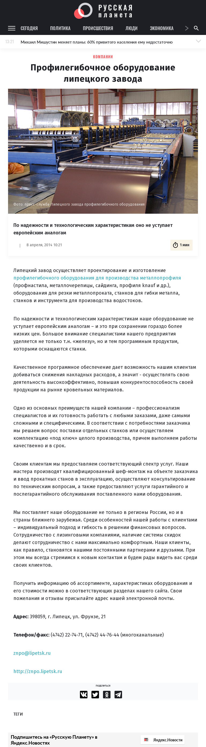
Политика (60, 28)
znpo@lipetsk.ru (32, 653)
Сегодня (29, 28)
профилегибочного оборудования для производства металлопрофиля (97, 278)
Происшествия (98, 28)
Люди (132, 28)
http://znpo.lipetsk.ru (37, 671)
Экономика (162, 28)
